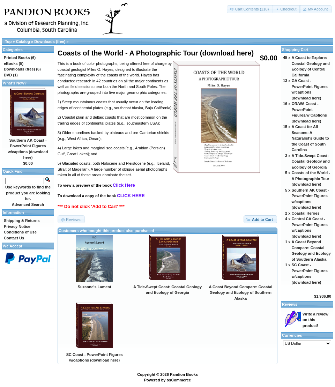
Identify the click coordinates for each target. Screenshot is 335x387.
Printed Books (17, 57)
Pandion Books (184, 374)
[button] (250, 9)
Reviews (289, 304)
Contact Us (14, 238)
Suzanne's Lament (94, 287)
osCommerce (179, 380)
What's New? (15, 83)
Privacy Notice (17, 226)
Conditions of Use (20, 232)
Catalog (23, 41)
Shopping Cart (295, 49)
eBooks (11, 63)
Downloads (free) (49, 41)
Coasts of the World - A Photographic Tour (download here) (310, 178)
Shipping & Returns (22, 220)
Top (8, 41)
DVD (8, 75)
